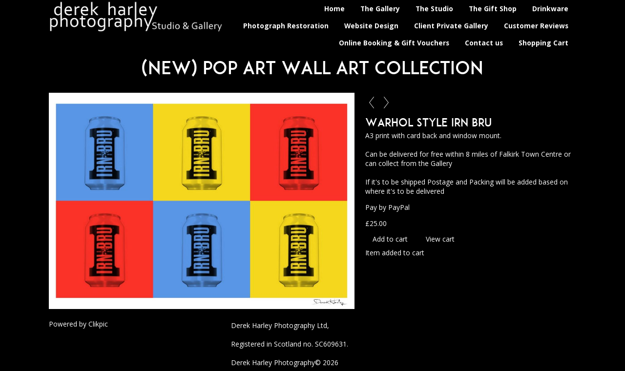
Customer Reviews (536, 25)
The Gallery (380, 8)
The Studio (434, 8)
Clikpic (98, 324)
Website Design (371, 25)
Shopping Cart (543, 42)
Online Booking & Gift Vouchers (394, 42)
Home (334, 8)
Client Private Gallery (451, 25)
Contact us (484, 42)
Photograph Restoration (286, 25)
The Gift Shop (493, 8)
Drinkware (550, 8)
